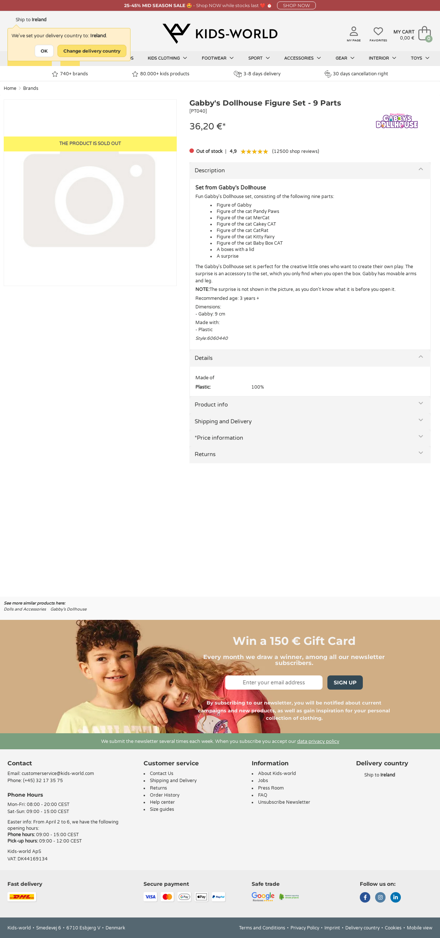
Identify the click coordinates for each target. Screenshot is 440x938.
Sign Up (345, 682)
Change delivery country (91, 51)
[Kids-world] (220, 34)
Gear (345, 58)
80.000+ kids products (160, 74)
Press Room (271, 788)
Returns (205, 454)
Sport (259, 58)
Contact (19, 763)
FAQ (262, 795)
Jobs (263, 780)
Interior (382, 58)
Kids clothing (167, 58)
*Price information (219, 438)
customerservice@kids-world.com (58, 773)
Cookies (393, 928)
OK (44, 51)
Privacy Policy (304, 928)
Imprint (332, 928)
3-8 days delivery (257, 74)
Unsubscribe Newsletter (284, 802)
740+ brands (70, 74)
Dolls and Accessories (25, 609)
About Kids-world (277, 773)
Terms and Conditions (262, 928)
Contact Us (161, 773)
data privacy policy (318, 741)
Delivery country (362, 928)
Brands (30, 88)
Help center (162, 802)
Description (210, 170)
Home (10, 88)
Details (204, 358)
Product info (211, 404)
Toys (420, 58)
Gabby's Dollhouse (68, 609)
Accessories (302, 58)
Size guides (162, 809)
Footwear (218, 58)
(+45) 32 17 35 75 (43, 780)
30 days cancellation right (356, 74)
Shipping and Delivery (223, 421)
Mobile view (420, 928)
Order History (164, 795)
